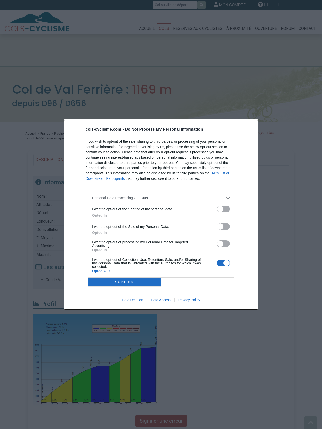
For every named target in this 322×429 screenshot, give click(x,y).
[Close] (248, 129)
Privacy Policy (189, 300)
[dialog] (161, 214)
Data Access (161, 300)
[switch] (223, 209)
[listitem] (161, 198)
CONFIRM (124, 282)
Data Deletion (132, 300)
